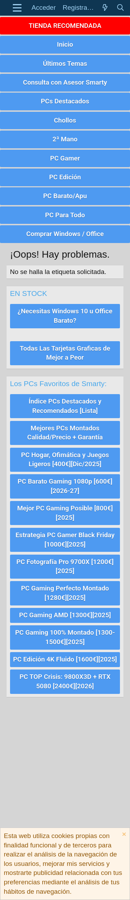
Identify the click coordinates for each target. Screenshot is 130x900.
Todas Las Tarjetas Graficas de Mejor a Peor (65, 353)
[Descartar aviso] (123, 835)
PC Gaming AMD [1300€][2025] (65, 615)
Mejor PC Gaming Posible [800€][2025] (65, 513)
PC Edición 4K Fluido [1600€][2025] (65, 659)
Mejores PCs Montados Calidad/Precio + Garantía (65, 432)
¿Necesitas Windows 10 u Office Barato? (65, 315)
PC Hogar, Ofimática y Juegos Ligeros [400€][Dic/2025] (65, 459)
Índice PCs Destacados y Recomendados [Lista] (64, 406)
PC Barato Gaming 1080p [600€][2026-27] (65, 486)
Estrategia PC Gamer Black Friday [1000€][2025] (65, 539)
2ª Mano (64, 139)
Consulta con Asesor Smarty (65, 82)
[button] (17, 8)
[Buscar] (120, 7)
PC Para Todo (65, 215)
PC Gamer (65, 158)
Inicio (65, 44)
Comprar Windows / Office (65, 234)
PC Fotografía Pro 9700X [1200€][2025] (65, 566)
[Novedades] (105, 7)
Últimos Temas (65, 64)
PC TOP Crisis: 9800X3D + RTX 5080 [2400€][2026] (65, 681)
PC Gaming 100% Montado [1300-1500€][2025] (65, 637)
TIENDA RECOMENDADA (65, 26)
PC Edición (65, 177)
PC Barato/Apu (65, 196)
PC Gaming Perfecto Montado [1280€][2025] (65, 593)
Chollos (65, 120)
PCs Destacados (65, 101)
